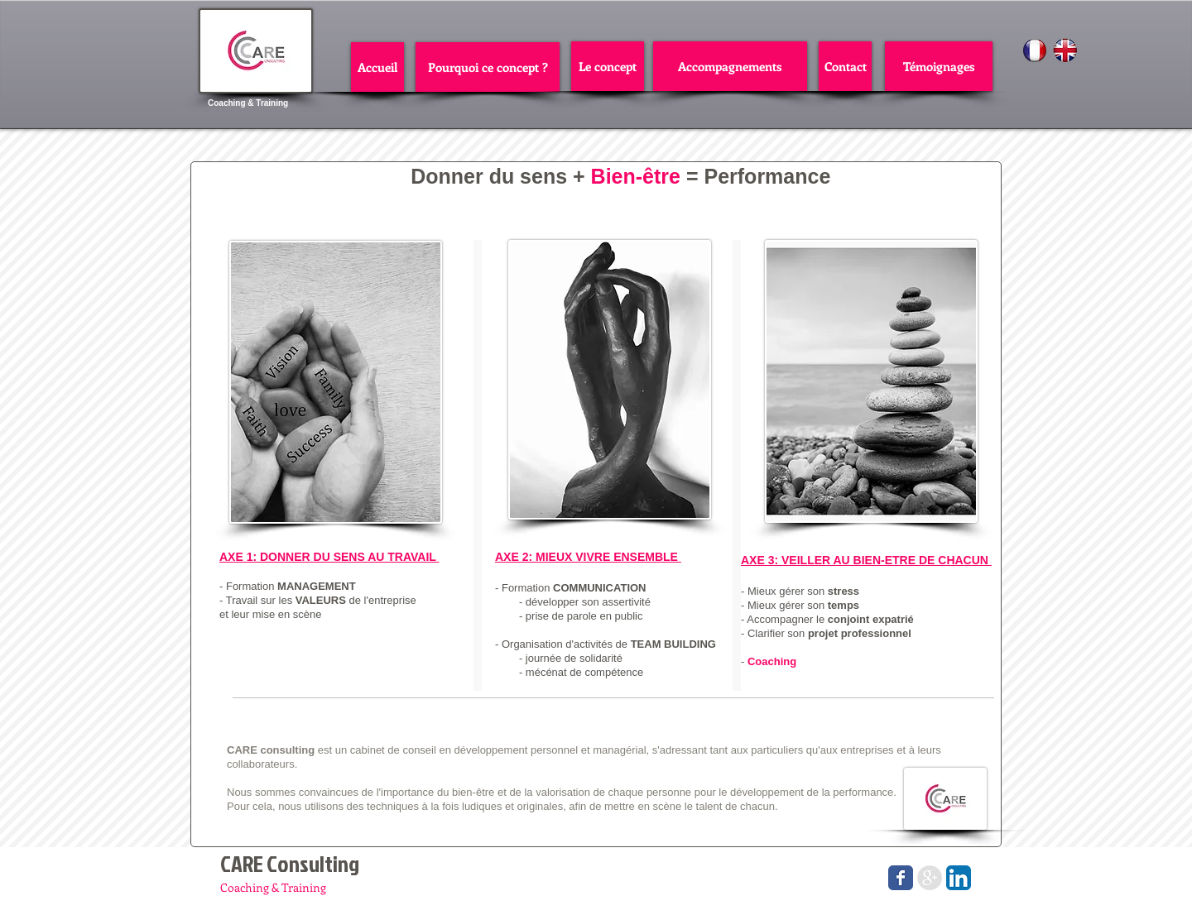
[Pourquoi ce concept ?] (488, 67)
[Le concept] (607, 66)
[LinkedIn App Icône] (958, 877)
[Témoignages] (939, 66)
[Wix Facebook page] (900, 877)
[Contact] (845, 66)
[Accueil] (377, 67)
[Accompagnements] (730, 66)
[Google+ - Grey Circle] (929, 877)
